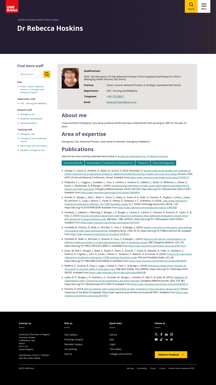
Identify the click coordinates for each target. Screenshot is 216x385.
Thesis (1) (143, 163)
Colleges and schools (120, 353)
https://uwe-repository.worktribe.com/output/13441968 (147, 207)
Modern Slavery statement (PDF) (181, 368)
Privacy (153, 368)
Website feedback (168, 354)
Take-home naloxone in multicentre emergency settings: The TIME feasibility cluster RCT (126, 202)
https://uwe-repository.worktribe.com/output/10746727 (100, 234)
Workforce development (31, 118)
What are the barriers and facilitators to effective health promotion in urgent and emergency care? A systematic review (125, 240)
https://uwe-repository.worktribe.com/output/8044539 (157, 260)
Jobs (111, 339)
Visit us (68, 353)
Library (113, 334)
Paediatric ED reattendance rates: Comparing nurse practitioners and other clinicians (126, 279)
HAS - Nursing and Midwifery (33, 103)
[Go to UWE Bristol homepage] (19, 20)
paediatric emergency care (32, 150)
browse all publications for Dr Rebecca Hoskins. (143, 156)
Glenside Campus (73, 344)
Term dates (115, 349)
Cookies (162, 368)
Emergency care (27, 114)
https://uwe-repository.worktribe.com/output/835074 (159, 284)
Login (112, 344)
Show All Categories (163, 163)
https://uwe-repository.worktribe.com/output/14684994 (110, 192)
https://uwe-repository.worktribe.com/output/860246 (117, 272)
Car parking (70, 349)
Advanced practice (28, 123)
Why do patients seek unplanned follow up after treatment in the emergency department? (132, 289)
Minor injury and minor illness (33, 145)
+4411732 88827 (115, 96)
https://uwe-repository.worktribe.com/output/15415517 (159, 177)
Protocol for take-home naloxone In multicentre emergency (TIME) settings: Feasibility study (128, 256)
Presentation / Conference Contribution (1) (110, 163)
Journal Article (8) (73, 163)
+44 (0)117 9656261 (40, 355)
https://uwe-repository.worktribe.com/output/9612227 (157, 245)
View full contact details (29, 358)
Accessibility (142, 368)
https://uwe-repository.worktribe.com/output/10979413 (110, 222)
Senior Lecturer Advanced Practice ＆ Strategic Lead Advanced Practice (32, 89)
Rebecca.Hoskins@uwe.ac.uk (121, 102)
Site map (130, 368)
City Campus (70, 334)
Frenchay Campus (73, 339)
